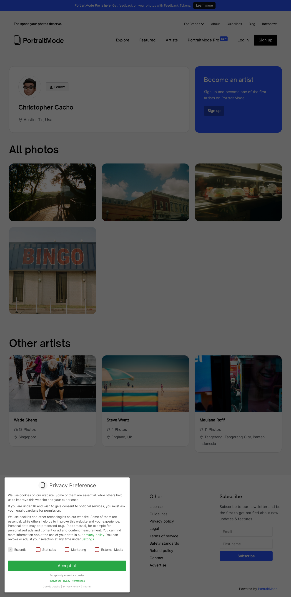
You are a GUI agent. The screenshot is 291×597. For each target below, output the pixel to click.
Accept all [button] (67, 565)
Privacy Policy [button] (71, 585)
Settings (88, 539)
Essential (18, 549)
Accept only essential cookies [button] (67, 574)
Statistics (46, 549)
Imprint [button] (87, 585)
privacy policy (93, 535)
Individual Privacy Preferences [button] (67, 580)
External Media (109, 549)
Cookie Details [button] (52, 585)
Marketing (75, 549)
